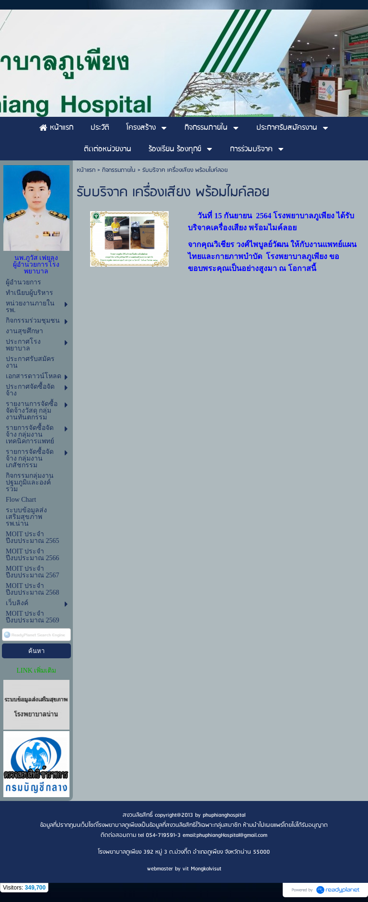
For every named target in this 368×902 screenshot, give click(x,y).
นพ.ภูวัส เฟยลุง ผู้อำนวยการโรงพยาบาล (36, 264)
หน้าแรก (86, 170)
